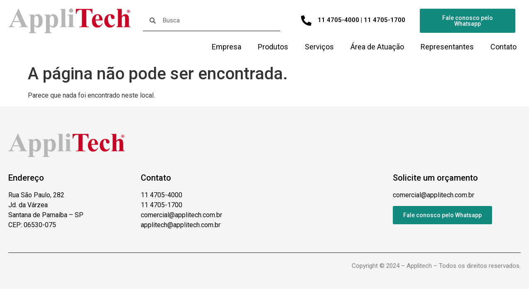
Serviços (319, 46)
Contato (503, 46)
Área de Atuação (377, 46)
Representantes (447, 46)
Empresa (226, 46)
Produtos (273, 46)
